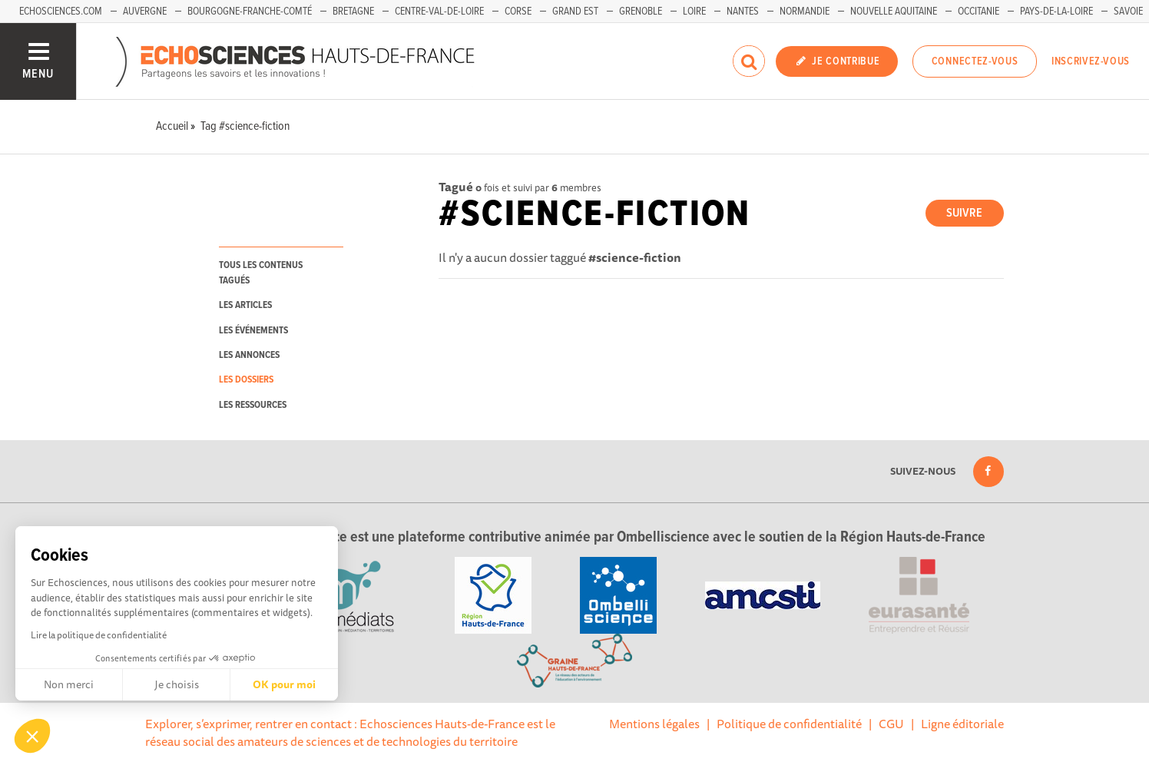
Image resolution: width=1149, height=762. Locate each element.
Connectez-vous (975, 61)
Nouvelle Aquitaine (893, 11)
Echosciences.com (60, 11)
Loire (694, 11)
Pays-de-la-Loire (1056, 11)
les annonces (249, 355)
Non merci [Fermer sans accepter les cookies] (69, 684)
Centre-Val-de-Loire (439, 11)
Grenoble (640, 11)
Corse (518, 11)
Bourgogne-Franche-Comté (249, 11)
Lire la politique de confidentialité (99, 635)
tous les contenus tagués (261, 273)
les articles (245, 305)
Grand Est (575, 11)
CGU (891, 724)
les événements (253, 330)
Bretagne (353, 11)
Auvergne (145, 11)
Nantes (743, 11)
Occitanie (978, 11)
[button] (32, 735)
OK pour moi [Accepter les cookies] (284, 684)
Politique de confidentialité (789, 724)
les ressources (252, 405)
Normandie (804, 11)
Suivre (964, 213)
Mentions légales (654, 724)
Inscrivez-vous (1090, 61)
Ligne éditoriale (962, 724)
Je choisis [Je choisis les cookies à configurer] (176, 684)
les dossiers (246, 379)
